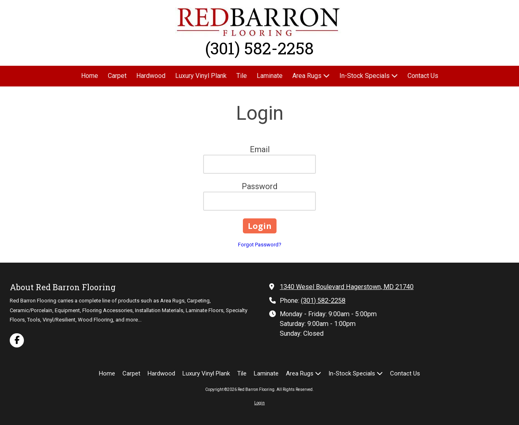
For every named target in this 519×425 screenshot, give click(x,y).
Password (259, 186)
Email (260, 149)
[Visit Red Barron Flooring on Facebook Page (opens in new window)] (17, 340)
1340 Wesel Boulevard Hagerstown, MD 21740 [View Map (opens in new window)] (347, 287)
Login (259, 403)
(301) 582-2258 (323, 300)
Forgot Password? (259, 245)
